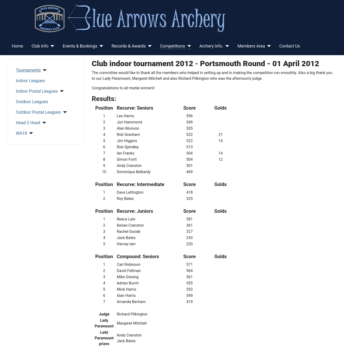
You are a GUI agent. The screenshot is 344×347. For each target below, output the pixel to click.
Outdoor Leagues (32, 101)
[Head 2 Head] (43, 123)
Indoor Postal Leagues (37, 91)
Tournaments (28, 70)
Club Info (40, 46)
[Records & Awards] (149, 46)
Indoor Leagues (30, 80)
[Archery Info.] (226, 46)
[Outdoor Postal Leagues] (64, 112)
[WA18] (30, 133)
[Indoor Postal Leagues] (61, 91)
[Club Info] (51, 46)
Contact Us (289, 46)
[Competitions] (188, 46)
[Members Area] (268, 46)
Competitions (172, 46)
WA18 (21, 133)
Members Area (251, 46)
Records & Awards (129, 46)
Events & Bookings (80, 46)
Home (17, 46)
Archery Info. (211, 46)
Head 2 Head (28, 122)
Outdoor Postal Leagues (38, 112)
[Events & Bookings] (100, 46)
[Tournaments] (44, 70)
